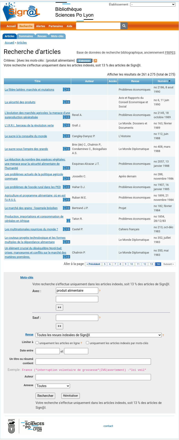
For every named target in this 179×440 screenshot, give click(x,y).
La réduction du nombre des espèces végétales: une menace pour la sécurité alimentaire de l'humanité (35, 164)
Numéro (163, 81)
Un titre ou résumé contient (21, 361)
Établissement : (119, 4)
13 (151, 264)
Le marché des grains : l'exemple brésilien (31, 208)
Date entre (26, 350)
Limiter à (27, 342)
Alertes (40, 26)
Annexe (28, 385)
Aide (69, 26)
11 (138, 264)
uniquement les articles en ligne (59, 343)
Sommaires (26, 36)
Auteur (29, 376)
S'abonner (84, 60)
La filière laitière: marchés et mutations (29, 89)
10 (131, 264)
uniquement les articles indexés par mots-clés (119, 343)
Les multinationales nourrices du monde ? (31, 229)
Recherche (25, 26)
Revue (29, 334)
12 (144, 264)
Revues (42, 36)
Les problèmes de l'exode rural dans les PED (33, 187)
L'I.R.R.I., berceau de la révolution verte (29, 125)
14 (158, 264)
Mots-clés (57, 36)
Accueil (11, 26)
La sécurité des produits (20, 102)
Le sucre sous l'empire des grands (26, 149)
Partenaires (56, 26)
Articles (9, 36)
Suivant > (168, 264)
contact (108, 426)
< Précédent (93, 264)
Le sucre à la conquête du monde (26, 136)
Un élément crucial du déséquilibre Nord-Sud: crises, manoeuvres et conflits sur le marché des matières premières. (35, 252)
